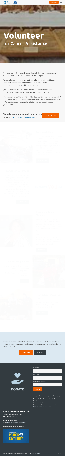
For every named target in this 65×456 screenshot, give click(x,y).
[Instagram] (60, 453)
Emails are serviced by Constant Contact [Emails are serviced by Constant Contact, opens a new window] (42, 406)
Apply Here (41, 250)
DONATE (17, 389)
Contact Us (41, 313)
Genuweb (37, 453)
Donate (54, 2)
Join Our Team (42, 161)
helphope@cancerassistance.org (17, 422)
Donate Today (26, 352)
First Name (37, 367)
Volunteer (39, 352)
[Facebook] (58, 453)
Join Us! (24, 281)
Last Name (36, 374)
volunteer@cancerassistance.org (26, 117)
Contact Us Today (50, 115)
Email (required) (39, 381)
